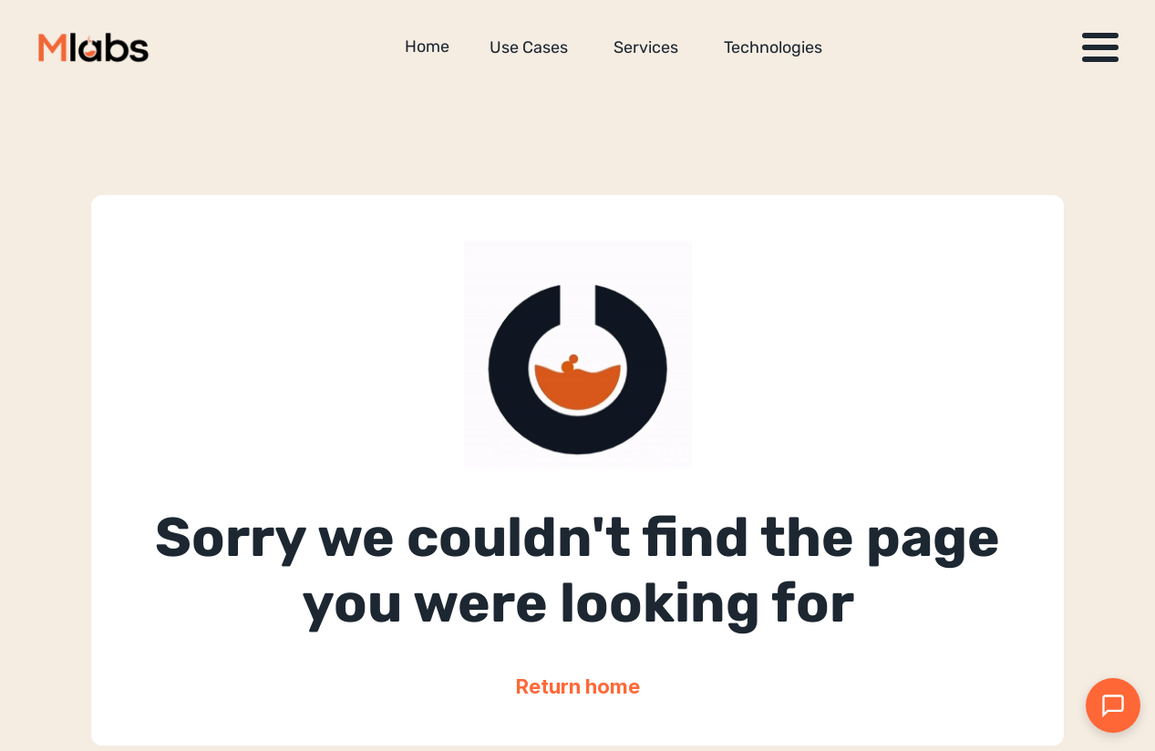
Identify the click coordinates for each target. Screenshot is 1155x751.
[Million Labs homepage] (93, 47)
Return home (578, 686)
